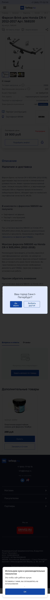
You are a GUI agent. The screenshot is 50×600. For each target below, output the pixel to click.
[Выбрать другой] (32, 304)
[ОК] (25, 592)
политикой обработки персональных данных (21, 584)
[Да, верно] (16, 304)
